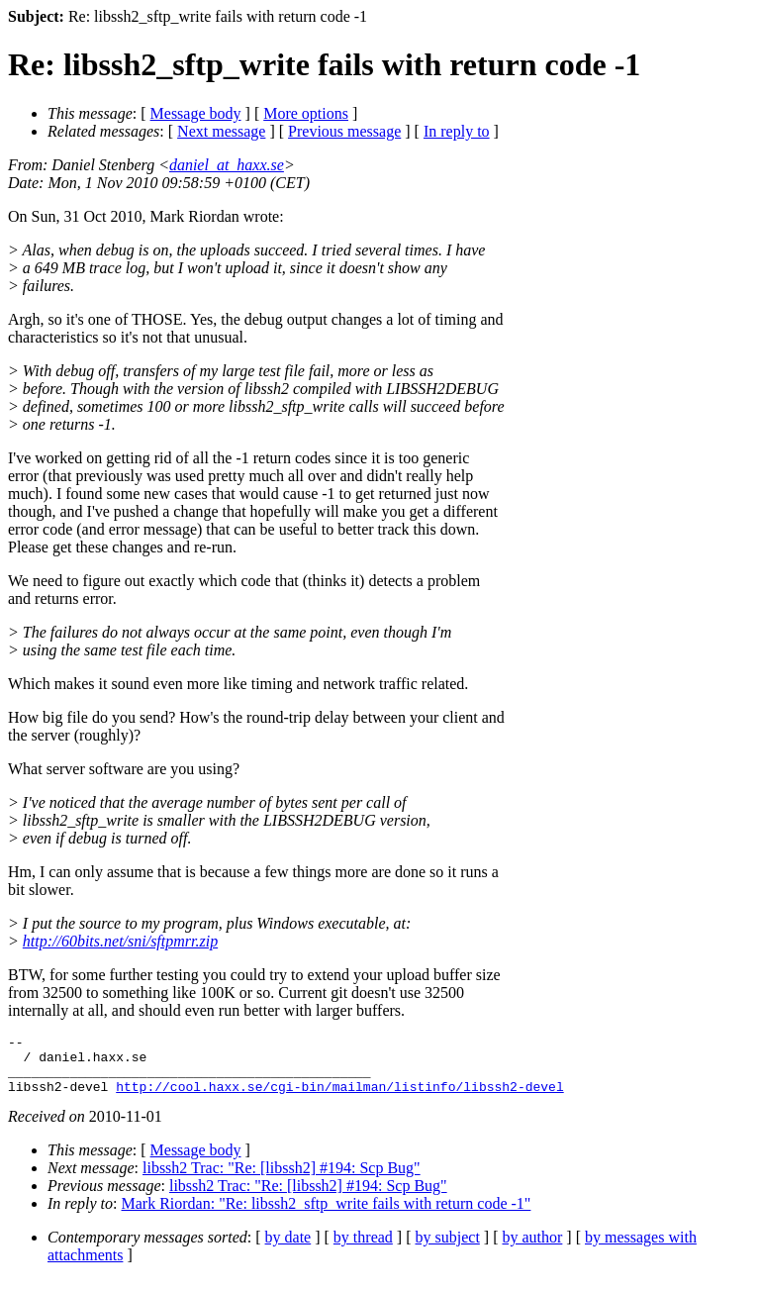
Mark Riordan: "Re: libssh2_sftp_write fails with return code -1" (326, 1215)
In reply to (457, 131)
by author (532, 1249)
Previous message (344, 131)
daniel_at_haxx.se (226, 164)
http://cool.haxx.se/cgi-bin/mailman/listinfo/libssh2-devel (339, 1098)
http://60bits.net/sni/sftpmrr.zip (120, 941)
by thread (363, 1249)
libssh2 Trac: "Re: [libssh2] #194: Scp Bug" (281, 1179)
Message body (195, 113)
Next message (221, 131)
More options (305, 113)
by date (288, 1249)
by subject (448, 1249)
